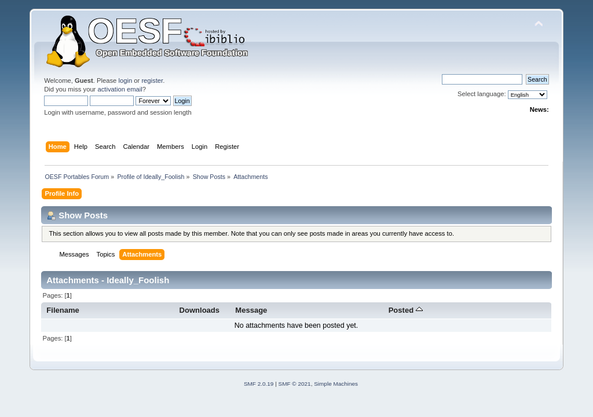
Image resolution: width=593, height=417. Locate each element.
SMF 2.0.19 (259, 384)
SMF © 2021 (295, 384)
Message (251, 310)
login (125, 80)
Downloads (200, 310)
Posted (406, 310)
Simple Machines (336, 384)
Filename (62, 310)
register (152, 80)
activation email (119, 89)
